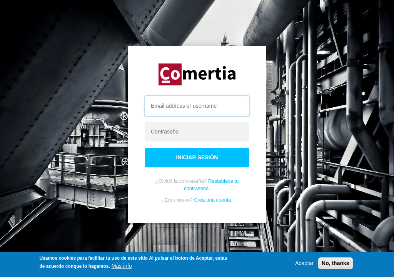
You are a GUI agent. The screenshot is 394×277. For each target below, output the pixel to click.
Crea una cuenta (212, 200)
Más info (122, 266)
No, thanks (335, 263)
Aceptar (304, 263)
